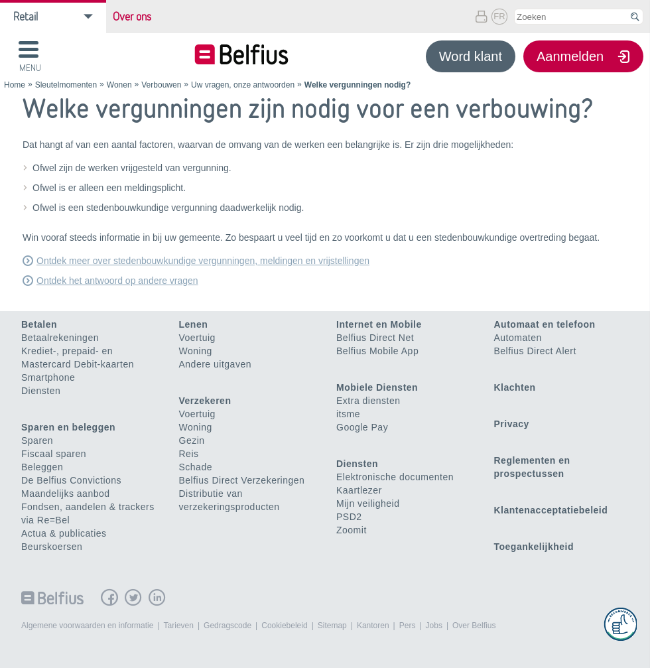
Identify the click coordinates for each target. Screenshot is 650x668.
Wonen (119, 85)
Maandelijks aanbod (65, 493)
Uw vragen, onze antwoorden (242, 85)
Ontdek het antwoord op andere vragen (117, 280)
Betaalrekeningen (60, 337)
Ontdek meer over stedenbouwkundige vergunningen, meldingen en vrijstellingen (202, 260)
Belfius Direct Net (375, 337)
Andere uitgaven (215, 364)
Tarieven (179, 625)
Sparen (37, 440)
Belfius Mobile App (377, 351)
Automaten (518, 337)
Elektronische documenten (395, 477)
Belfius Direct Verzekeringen (242, 480)
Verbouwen (161, 85)
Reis (189, 453)
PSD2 (349, 516)
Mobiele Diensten (377, 387)
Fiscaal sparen (53, 453)
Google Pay (362, 427)
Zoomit (351, 530)
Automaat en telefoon (545, 324)
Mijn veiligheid (367, 503)
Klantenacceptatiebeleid (551, 510)
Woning (195, 351)
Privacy (511, 424)
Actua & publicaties (64, 533)
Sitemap (332, 625)
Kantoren (373, 625)
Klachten (515, 387)
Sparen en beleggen (68, 427)
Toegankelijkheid (534, 546)
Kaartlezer (359, 490)
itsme (348, 414)
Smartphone (48, 377)
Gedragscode (227, 625)
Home (14, 85)
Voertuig (197, 337)
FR (499, 16)
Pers (407, 625)
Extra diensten (368, 400)
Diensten (40, 390)
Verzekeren (205, 400)
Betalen (39, 324)
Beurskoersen (51, 546)
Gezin (192, 440)
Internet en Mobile (379, 324)
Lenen (193, 324)
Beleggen (42, 467)
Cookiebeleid (284, 625)
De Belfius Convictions (71, 480)
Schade (195, 467)
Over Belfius (473, 625)
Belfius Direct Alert (535, 351)
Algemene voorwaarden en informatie (87, 625)
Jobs (434, 625)
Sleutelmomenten (66, 85)
